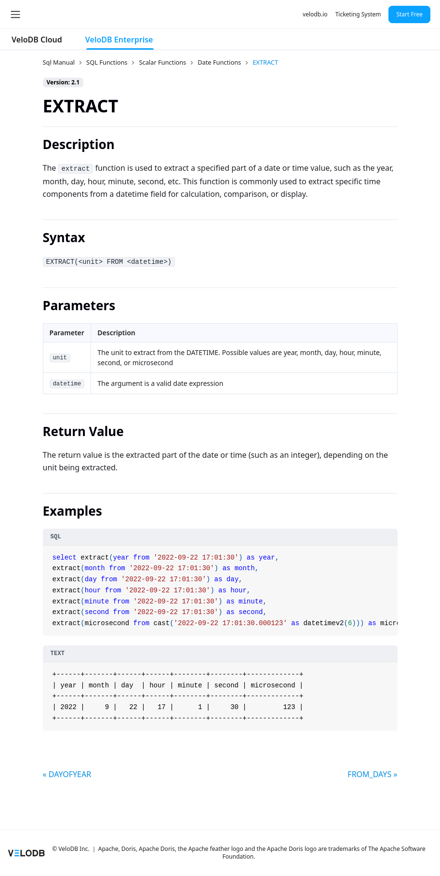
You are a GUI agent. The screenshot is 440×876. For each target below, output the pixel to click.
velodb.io (315, 14)
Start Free (409, 14)
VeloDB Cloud (37, 39)
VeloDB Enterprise (119, 39)
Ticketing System (358, 14)
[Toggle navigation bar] (15, 14)
